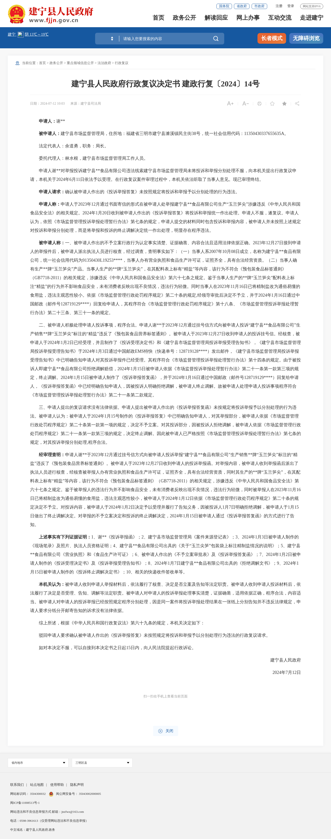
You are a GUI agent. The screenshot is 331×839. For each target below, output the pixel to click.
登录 (290, 6)
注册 (279, 6)
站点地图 (37, 785)
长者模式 (271, 38)
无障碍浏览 (306, 38)
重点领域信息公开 (80, 63)
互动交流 (279, 20)
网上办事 (248, 20)
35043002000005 (89, 794)
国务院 (224, 6)
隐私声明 (77, 785)
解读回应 (216, 20)
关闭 (165, 731)
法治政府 (104, 63)
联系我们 (17, 785)
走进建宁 (311, 20)
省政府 (242, 6)
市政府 (259, 6)
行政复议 (121, 63)
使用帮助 (57, 785)
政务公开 (184, 20)
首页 (158, 20)
